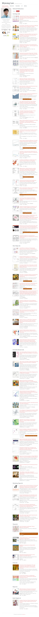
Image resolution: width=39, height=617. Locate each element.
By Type (18, 11)
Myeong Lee (8, 3)
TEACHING (17, 5)
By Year (14, 11)
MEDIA (25, 5)
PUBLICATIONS (5, 5)
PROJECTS (12, 5)
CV (21, 5)
